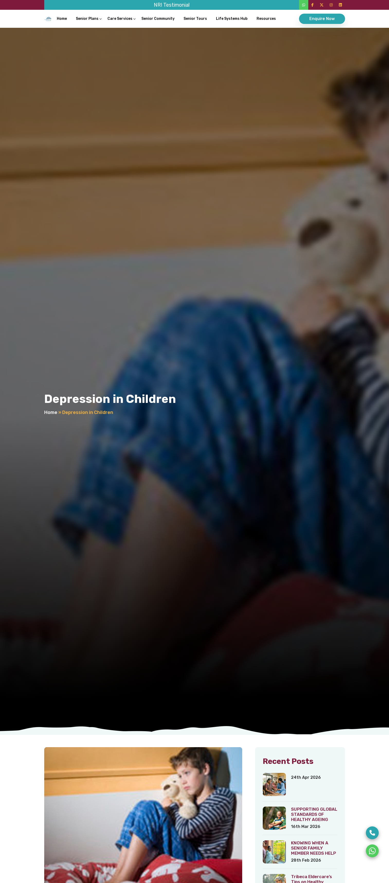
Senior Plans (87, 18)
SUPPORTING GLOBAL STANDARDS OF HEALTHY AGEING (314, 814)
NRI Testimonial (171, 5)
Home (62, 18)
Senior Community (158, 18)
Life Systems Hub (232, 18)
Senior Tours (195, 18)
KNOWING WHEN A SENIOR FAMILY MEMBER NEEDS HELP (313, 848)
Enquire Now (322, 18)
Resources (266, 18)
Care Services (119, 18)
